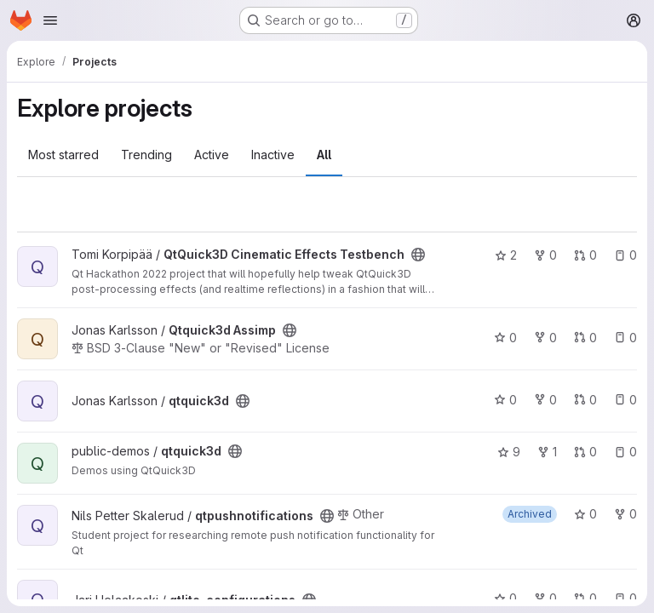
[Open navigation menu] (50, 20)
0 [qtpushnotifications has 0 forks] (625, 514)
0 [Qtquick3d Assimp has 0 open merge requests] (585, 337)
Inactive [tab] (273, 154)
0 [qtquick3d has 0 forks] (545, 399)
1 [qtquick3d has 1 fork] (547, 451)
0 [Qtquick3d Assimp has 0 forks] (545, 337)
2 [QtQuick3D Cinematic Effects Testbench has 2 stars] (506, 255)
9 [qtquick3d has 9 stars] (508, 451)
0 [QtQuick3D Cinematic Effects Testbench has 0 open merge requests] (585, 255)
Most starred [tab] (63, 154)
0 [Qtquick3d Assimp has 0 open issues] (625, 337)
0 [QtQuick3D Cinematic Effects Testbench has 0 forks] (545, 255)
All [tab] (324, 154)
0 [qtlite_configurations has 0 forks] (545, 598)
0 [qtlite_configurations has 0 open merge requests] (585, 598)
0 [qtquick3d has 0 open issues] (625, 399)
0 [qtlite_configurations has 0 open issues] (625, 598)
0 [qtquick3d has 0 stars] (505, 399)
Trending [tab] (146, 154)
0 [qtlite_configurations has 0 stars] (505, 598)
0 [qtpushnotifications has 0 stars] (585, 514)
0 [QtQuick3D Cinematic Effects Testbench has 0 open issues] (625, 255)
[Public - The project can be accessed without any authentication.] (418, 254)
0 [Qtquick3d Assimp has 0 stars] (505, 337)
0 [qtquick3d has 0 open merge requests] (585, 399)
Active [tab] (211, 154)
